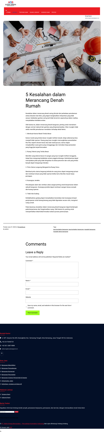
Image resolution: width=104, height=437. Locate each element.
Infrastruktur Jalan (7, 381)
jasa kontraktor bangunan (60, 229)
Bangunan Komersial (8, 372)
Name (28, 281)
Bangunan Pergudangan (9, 368)
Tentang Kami (25, 12)
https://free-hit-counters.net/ (9, 419)
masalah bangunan (89, 229)
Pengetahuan (21, 227)
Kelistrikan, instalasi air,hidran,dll (12, 385)
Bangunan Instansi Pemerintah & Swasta (15, 378)
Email (28, 289)
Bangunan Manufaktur (9, 365)
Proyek (56, 12)
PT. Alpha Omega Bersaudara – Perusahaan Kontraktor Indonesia (23, 424)
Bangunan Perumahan (9, 375)
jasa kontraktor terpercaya (76, 229)
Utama (11, 12)
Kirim (16, 412)
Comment (29, 261)
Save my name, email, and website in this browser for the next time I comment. (50, 307)
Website (28, 297)
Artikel (17, 12)
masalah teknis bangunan (60, 232)
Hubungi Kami (47, 12)
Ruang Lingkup (36, 12)
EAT (11, 428)
